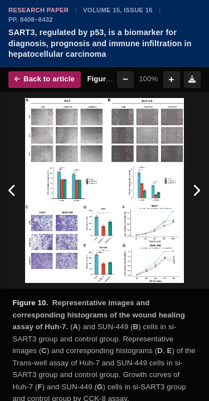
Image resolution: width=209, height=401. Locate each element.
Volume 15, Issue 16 (118, 10)
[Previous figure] (12, 190)
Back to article (44, 79)
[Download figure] (192, 79)
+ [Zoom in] (171, 79)
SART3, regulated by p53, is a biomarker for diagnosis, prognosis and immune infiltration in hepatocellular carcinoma (99, 43)
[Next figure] (196, 190)
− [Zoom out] (125, 79)
